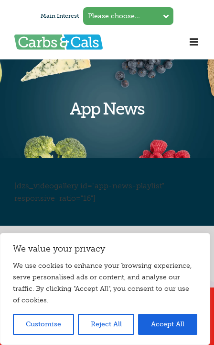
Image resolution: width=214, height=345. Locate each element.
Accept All (167, 324)
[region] (105, 289)
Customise (43, 324)
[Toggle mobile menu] (195, 42)
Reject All (106, 324)
